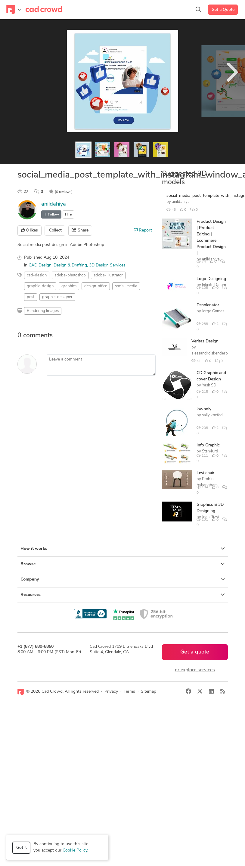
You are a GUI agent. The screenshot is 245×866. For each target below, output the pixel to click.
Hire (68, 214)
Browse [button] (122, 564)
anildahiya (53, 204)
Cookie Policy (75, 850)
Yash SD (209, 385)
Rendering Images (43, 311)
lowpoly (204, 409)
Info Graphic (208, 445)
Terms (129, 691)
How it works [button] (122, 548)
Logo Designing (211, 279)
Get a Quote (223, 10)
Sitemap (148, 691)
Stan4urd (210, 451)
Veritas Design (205, 341)
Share (80, 230)
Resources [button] (122, 594)
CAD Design (40, 265)
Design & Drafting (70, 265)
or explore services (195, 670)
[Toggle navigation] (14, 9)
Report (143, 230)
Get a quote (194, 652)
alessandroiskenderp (209, 353)
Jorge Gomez (213, 311)
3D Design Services (107, 265)
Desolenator (208, 305)
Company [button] (122, 579)
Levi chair (205, 473)
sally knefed (212, 415)
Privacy (111, 691)
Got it (21, 848)
